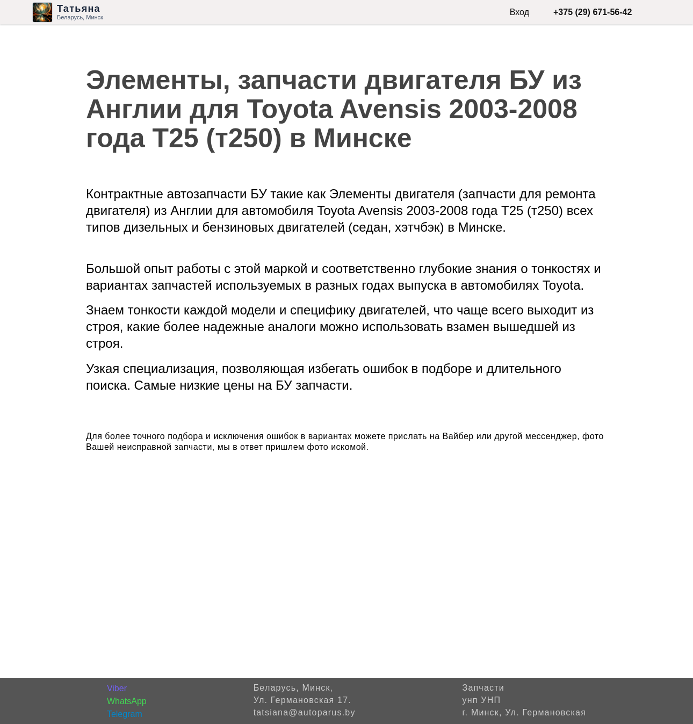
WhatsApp (127, 701)
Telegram (124, 714)
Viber (117, 688)
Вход (519, 12)
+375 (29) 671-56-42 (592, 12)
